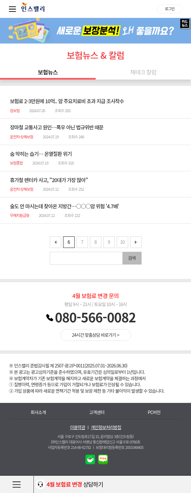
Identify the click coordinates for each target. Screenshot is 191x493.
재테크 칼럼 (143, 72)
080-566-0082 (95, 317)
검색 (132, 258)
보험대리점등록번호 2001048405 (119, 447)
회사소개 (38, 412)
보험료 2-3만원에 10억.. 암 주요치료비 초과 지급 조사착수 (67, 101)
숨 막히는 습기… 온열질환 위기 (41, 154)
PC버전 (154, 412)
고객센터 (97, 412)
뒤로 (136, 242)
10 (122, 242)
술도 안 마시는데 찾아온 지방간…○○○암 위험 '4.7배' (64, 206)
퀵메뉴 (13, 9)
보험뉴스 (48, 72)
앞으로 (55, 242)
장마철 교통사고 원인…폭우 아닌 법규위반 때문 (56, 127)
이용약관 (77, 427)
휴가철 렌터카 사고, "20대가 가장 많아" (49, 180)
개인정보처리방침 (106, 427)
